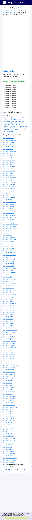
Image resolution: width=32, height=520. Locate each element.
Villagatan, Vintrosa (8, 431)
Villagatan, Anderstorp (9, 140)
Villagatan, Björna (8, 155)
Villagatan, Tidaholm (9, 392)
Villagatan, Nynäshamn (9, 341)
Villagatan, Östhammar (9, 460)
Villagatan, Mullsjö (8, 321)
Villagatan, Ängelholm (9, 453)
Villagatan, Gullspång (9, 215)
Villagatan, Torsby (8, 400)
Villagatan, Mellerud (8, 312)
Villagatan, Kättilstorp (9, 279)
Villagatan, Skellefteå (9, 354)
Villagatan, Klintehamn (9, 259)
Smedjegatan (14, 126)
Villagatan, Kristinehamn (10, 268)
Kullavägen (14, 121)
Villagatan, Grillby (8, 208)
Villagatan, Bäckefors (9, 171)
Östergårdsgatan (8, 131)
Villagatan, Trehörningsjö (10, 407)
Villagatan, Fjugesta (8, 191)
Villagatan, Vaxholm (8, 420)
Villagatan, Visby (7, 433)
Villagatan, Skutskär (8, 356)
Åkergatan (6, 129)
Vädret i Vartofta (8, 71)
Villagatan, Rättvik (8, 350)
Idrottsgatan (14, 118)
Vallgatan (16, 12)
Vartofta (20, 8)
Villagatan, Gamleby (8, 204)
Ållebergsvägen (15, 129)
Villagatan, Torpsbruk (9, 398)
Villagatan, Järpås (8, 246)
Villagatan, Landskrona (9, 283)
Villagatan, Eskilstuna (9, 184)
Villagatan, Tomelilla (9, 396)
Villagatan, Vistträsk (8, 436)
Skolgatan (21, 124)
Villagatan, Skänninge (9, 358)
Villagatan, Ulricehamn (9, 414)
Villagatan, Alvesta (8, 138)
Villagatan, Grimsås (8, 213)
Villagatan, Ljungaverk (9, 294)
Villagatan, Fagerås (8, 186)
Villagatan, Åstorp (8, 449)
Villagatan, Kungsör (8, 275)
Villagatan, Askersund (9, 144)
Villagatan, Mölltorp (8, 323)
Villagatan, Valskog (8, 416)
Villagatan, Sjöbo (8, 352)
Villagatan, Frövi (7, 199)
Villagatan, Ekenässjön (9, 177)
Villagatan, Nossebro (9, 336)
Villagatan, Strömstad (9, 374)
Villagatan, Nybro (8, 339)
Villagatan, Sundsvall (9, 376)
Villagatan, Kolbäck (8, 266)
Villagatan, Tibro (8, 389)
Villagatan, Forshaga (9, 197)
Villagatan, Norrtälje (9, 334)
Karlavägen (7, 121)
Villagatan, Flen (7, 193)
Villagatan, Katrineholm (9, 255)
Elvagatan (6, 118)
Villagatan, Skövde (8, 361)
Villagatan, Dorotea (8, 175)
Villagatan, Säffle (8, 380)
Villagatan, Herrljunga (9, 228)
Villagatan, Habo (8, 222)
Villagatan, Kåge (7, 277)
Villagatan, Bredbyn (8, 164)
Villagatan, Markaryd (9, 310)
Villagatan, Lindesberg (9, 290)
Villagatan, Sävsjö (8, 385)
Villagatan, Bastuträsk (9, 151)
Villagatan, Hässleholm (9, 239)
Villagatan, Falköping (9, 188)
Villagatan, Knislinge (8, 263)
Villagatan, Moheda (8, 316)
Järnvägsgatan (7, 12)
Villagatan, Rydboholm (9, 347)
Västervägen (23, 128)
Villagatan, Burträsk (8, 169)
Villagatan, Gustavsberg (10, 217)
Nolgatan (14, 124)
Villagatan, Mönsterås (9, 325)
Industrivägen (22, 118)
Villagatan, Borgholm (9, 160)
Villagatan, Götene (8, 219)
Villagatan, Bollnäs (8, 158)
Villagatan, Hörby (8, 244)
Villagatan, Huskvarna (9, 237)
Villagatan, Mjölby (8, 314)
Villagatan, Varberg (8, 418)
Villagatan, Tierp (7, 394)
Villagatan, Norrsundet (9, 332)
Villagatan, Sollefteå (8, 369)
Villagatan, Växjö (8, 445)
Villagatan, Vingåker (8, 427)
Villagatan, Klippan (8, 261)
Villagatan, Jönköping (9, 248)
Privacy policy (6, 471)
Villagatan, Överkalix (9, 462)
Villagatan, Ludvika (8, 299)
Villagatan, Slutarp (8, 363)
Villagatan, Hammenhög (10, 226)
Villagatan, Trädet (8, 411)
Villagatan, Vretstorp (9, 438)
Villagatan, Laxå (7, 286)
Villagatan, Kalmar (8, 250)
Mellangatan (7, 124)
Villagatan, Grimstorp (9, 211)
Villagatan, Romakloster (10, 345)
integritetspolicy (19, 515)
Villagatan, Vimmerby (9, 425)
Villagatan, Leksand (8, 288)
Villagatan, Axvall (8, 149)
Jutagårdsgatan (8, 119)
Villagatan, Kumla (8, 270)
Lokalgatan (13, 123)
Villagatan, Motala (8, 319)
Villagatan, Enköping (9, 182)
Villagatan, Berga (8, 153)
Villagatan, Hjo (7, 230)
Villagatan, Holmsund (9, 233)
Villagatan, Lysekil (8, 301)
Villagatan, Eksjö (7, 180)
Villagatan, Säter (7, 383)
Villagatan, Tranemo (9, 405)
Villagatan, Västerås (8, 442)
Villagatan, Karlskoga (9, 252)
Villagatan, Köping (8, 281)
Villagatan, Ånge (7, 447)
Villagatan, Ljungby (8, 297)
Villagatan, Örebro (8, 456)
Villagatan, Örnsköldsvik (10, 458)
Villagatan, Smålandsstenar (11, 365)
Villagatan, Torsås (8, 403)
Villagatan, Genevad (8, 206)
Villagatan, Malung (8, 305)
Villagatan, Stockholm (9, 372)
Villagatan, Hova (7, 235)
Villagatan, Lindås (8, 292)
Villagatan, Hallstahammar (10, 224)
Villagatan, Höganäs (9, 241)
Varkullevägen (14, 128)
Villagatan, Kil (7, 257)
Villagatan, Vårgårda (9, 440)
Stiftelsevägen (23, 126)
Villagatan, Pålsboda (9, 343)
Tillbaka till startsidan (14, 469)
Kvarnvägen (22, 121)
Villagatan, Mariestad (9, 308)
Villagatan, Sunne (8, 378)
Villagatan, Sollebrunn (9, 367)
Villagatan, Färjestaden (9, 202)
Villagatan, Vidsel (8, 422)
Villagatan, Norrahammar (10, 330)
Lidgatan (6, 123)
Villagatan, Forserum (9, 195)
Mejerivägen (20, 123)
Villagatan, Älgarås (8, 451)
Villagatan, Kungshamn (9, 272)
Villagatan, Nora (7, 328)
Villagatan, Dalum (8, 173)
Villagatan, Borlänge (9, 162)
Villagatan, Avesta (8, 146)
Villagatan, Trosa (8, 409)
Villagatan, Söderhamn (9, 387)
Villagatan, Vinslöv (8, 429)
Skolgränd (6, 126)
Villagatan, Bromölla (9, 166)
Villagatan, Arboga (8, 142)
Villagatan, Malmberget (9, 303)
